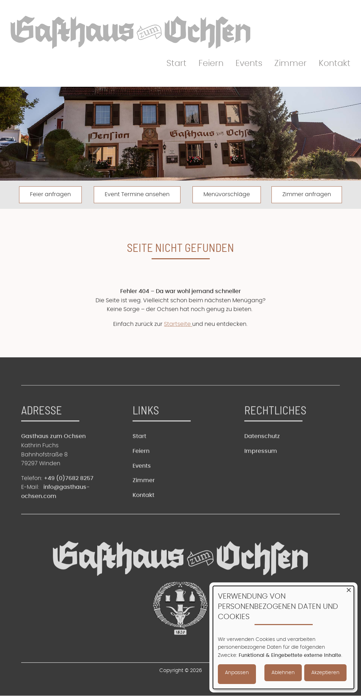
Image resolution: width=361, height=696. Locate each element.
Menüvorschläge (226, 194)
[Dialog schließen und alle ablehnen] (348, 590)
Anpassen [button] (237, 672)
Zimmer (290, 63)
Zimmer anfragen (306, 194)
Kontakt (334, 63)
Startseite (178, 339)
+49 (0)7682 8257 (68, 493)
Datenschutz (262, 451)
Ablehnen (283, 672)
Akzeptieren (325, 672)
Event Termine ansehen (137, 194)
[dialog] (283, 637)
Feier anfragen (50, 194)
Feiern (211, 63)
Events (248, 63)
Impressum (260, 466)
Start (176, 63)
